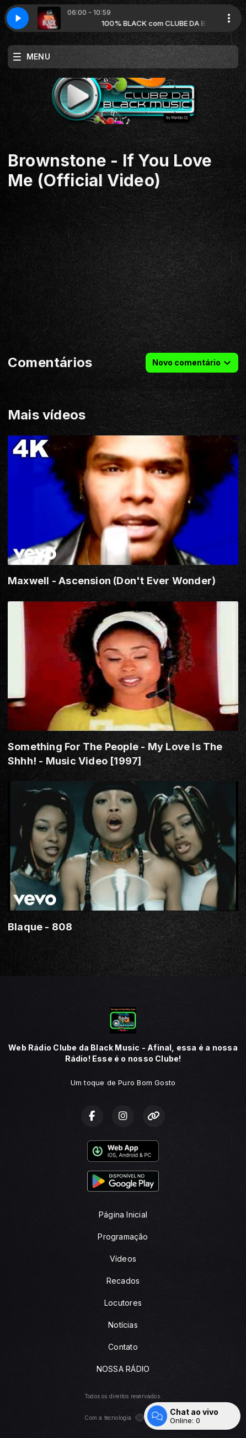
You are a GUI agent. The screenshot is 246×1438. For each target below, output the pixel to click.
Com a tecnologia (122, 1417)
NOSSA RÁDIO (123, 1369)
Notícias (123, 1324)
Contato (122, 1346)
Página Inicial (123, 1214)
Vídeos (123, 1258)
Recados (123, 1280)
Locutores (123, 1302)
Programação (123, 1236)
